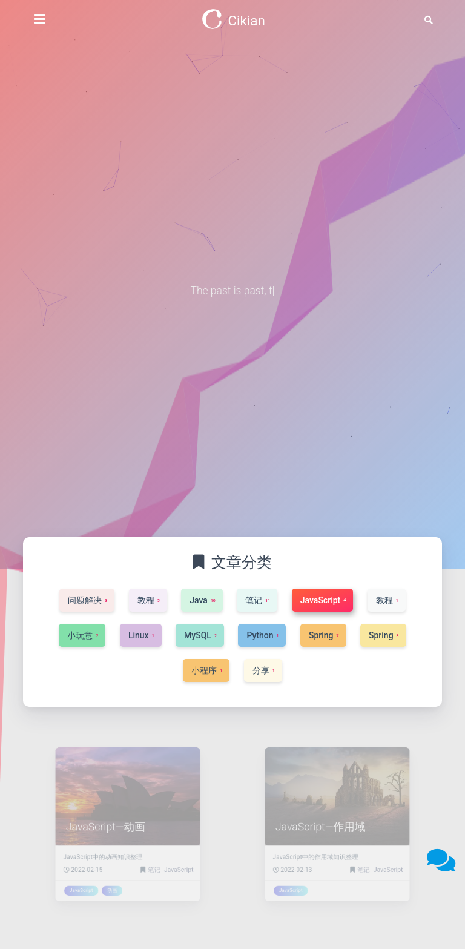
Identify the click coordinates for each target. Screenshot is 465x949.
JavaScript (171, 863)
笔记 (151, 863)
